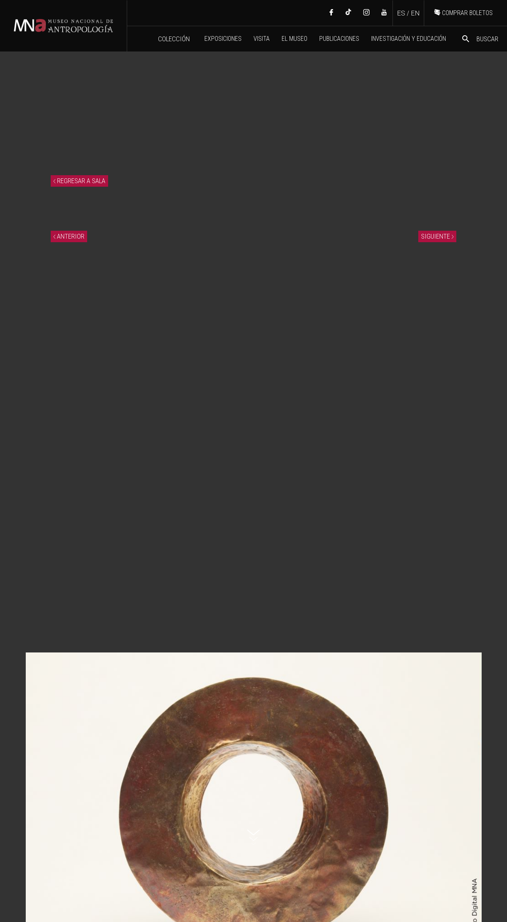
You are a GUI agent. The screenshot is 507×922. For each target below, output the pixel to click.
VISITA (262, 38)
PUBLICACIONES (339, 38)
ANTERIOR (68, 236)
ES (401, 13)
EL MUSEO (294, 38)
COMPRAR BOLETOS (463, 13)
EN (415, 13)
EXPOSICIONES (223, 38)
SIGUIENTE (437, 236)
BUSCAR (479, 39)
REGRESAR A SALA (79, 181)
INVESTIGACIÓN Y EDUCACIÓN (408, 38)
